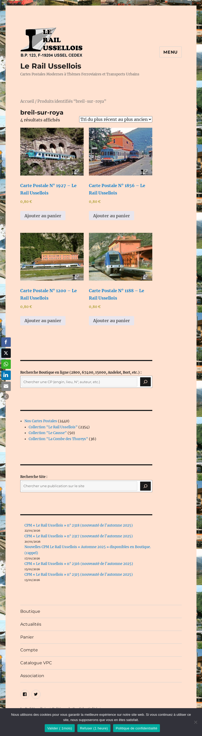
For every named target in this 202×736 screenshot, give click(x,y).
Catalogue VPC (36, 662)
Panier (27, 637)
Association (32, 675)
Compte (29, 649)
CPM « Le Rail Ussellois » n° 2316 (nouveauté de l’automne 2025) (78, 564)
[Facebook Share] (6, 342)
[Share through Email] (6, 386)
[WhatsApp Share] (6, 364)
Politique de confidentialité (136, 728)
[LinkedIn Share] (6, 375)
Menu (170, 52)
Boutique (30, 611)
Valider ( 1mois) (59, 728)
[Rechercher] (145, 486)
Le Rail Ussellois (50, 65)
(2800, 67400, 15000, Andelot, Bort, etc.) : (81, 372)
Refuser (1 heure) (94, 728)
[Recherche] (145, 382)
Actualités (30, 624)
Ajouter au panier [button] (42, 215)
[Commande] (115, 119)
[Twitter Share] (6, 353)
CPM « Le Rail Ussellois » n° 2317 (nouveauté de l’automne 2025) (78, 536)
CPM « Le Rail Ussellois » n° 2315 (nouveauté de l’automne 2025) (78, 574)
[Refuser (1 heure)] (195, 722)
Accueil (27, 101)
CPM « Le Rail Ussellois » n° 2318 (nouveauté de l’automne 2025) (78, 525)
